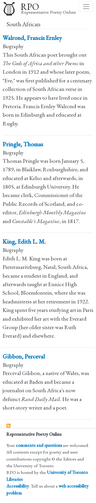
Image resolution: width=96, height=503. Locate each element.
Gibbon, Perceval (24, 356)
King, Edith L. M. (24, 241)
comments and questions (39, 445)
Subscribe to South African (8, 426)
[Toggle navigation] (86, 6)
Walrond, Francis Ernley (32, 38)
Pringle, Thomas (23, 144)
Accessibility (17, 486)
